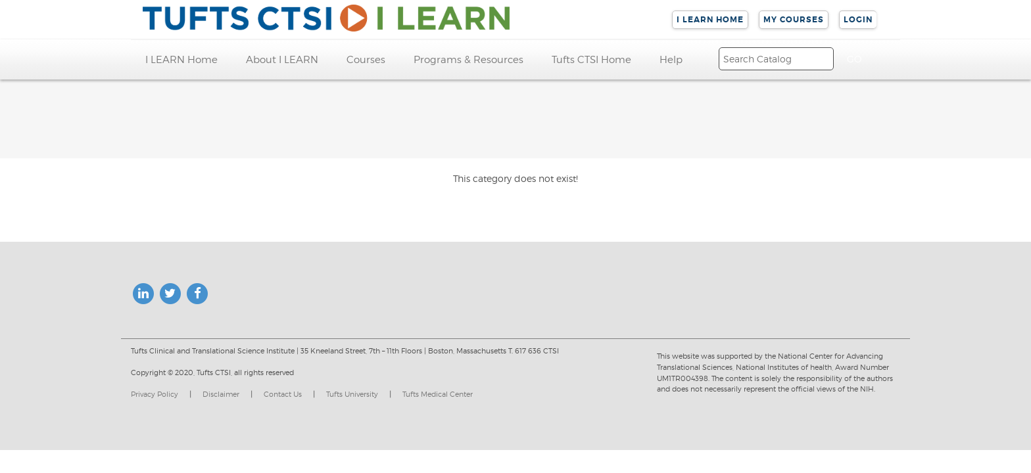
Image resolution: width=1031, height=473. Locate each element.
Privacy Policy (154, 394)
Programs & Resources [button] (468, 59)
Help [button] (671, 59)
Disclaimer (221, 394)
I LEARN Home (710, 19)
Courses (366, 59)
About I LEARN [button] (282, 59)
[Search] (776, 58)
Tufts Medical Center (437, 394)
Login (858, 19)
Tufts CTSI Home (591, 59)
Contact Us (283, 394)
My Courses (793, 19)
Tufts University (352, 394)
